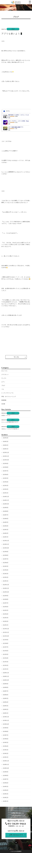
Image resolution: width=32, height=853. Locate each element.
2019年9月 (5, 727)
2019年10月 (6, 724)
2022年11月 (6, 588)
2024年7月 (5, 515)
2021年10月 (6, 636)
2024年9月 (5, 507)
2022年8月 (5, 599)
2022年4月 (5, 614)
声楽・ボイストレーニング (8, 396)
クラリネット (5, 374)
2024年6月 (5, 518)
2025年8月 (5, 467)
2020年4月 (5, 702)
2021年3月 (5, 661)
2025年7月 (5, 471)
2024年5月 (5, 522)
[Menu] (30, 2)
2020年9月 (5, 683)
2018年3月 (5, 794)
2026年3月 (5, 441)
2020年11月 (6, 676)
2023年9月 (5, 551)
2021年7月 (5, 647)
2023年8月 (5, 555)
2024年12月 (6, 496)
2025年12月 (6, 452)
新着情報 (3, 400)
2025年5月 (5, 478)
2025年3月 (5, 485)
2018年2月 (5, 797)
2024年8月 (5, 511)
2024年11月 (6, 500)
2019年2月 (5, 753)
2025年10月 (6, 460)
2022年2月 (5, 621)
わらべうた (4, 370)
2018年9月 (5, 772)
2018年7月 (5, 779)
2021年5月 (5, 654)
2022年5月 (5, 610)
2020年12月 (6, 672)
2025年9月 (5, 463)
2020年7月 (5, 691)
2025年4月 (5, 482)
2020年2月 (5, 709)
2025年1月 (5, 493)
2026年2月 (5, 445)
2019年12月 (6, 716)
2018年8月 (5, 775)
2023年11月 (6, 544)
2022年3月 (5, 617)
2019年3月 (5, 749)
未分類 (3, 404)
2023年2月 (5, 577)
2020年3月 (5, 705)
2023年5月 (5, 566)
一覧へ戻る (16, 357)
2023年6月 (5, 562)
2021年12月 (6, 628)
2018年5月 (5, 786)
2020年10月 (6, 680)
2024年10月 (6, 504)
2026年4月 (5, 437)
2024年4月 (5, 526)
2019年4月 (5, 746)
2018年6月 (5, 783)
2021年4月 (5, 658)
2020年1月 (5, 713)
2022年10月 (6, 592)
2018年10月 (6, 768)
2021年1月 (5, 669)
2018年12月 (6, 760)
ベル (2, 389)
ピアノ (3, 381)
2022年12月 (6, 584)
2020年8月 (5, 687)
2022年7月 (5, 603)
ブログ (3, 385)
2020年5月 (5, 698)
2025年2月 (5, 489)
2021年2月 (5, 665)
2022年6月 (5, 606)
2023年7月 (5, 559)
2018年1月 (5, 801)
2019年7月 (5, 735)
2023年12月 (6, 540)
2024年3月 (5, 529)
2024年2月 (5, 533)
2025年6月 (5, 474)
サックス (3, 378)
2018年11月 (6, 764)
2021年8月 (5, 643)
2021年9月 (5, 639)
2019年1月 (5, 757)
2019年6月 (5, 738)
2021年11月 (6, 632)
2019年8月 (5, 731)
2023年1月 (5, 581)
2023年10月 (6, 548)
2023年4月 (5, 570)
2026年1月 (5, 449)
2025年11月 (6, 456)
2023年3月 (5, 573)
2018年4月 (5, 790)
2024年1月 (5, 537)
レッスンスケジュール (7, 393)
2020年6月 (5, 694)
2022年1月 (5, 625)
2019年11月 (6, 720)
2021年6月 (5, 650)
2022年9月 (5, 595)
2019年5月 (5, 742)
